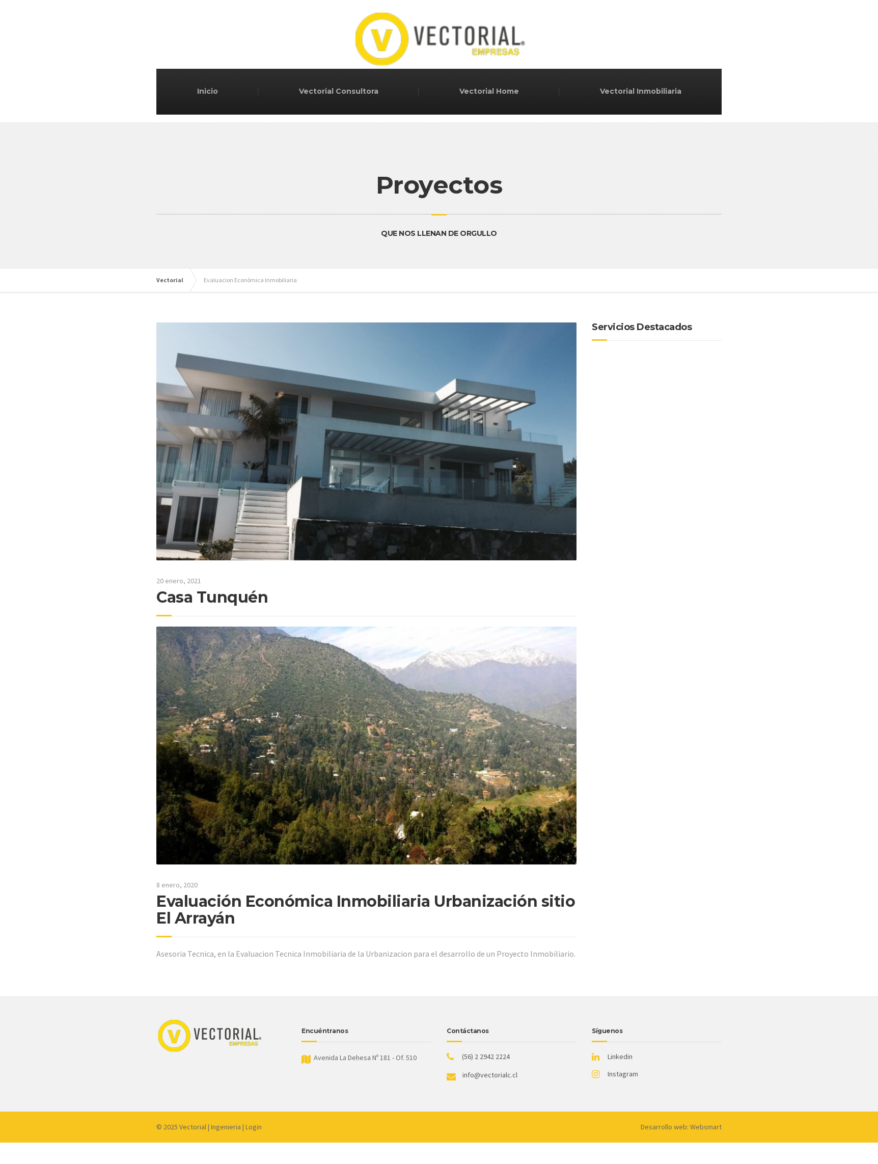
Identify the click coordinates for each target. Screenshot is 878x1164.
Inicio (207, 91)
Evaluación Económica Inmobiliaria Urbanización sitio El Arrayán (365, 910)
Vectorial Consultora (338, 91)
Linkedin (620, 1056)
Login (253, 1126)
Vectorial (192, 1126)
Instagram (623, 1073)
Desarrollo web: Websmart (681, 1126)
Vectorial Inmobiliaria (640, 91)
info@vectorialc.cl (489, 1074)
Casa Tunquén (212, 597)
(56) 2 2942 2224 (486, 1056)
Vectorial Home (489, 91)
